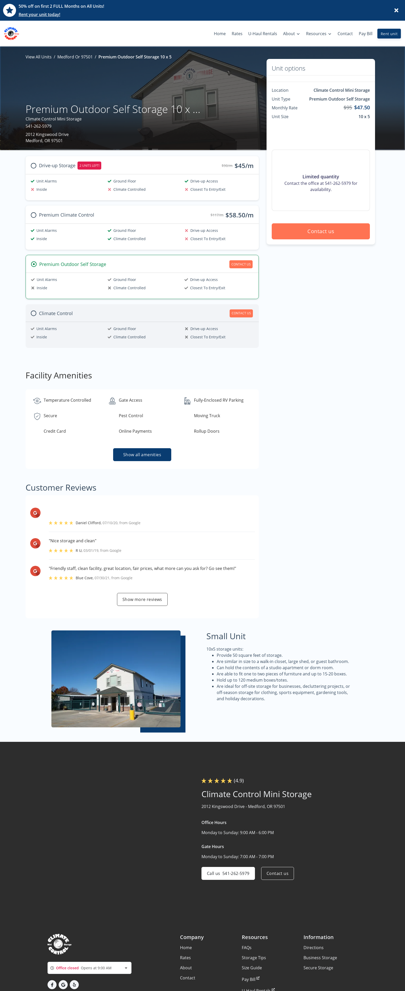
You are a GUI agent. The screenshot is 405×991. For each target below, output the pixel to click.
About (186, 968)
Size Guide (252, 968)
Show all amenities (142, 455)
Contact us (320, 231)
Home (186, 947)
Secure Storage (318, 968)
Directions (313, 947)
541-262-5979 (38, 126)
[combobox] (89, 968)
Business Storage (320, 957)
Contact (187, 978)
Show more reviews (142, 599)
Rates (185, 957)
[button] (52, 984)
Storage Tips (254, 957)
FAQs (247, 947)
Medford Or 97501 (75, 57)
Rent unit (389, 33)
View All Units (39, 57)
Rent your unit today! (39, 14)
